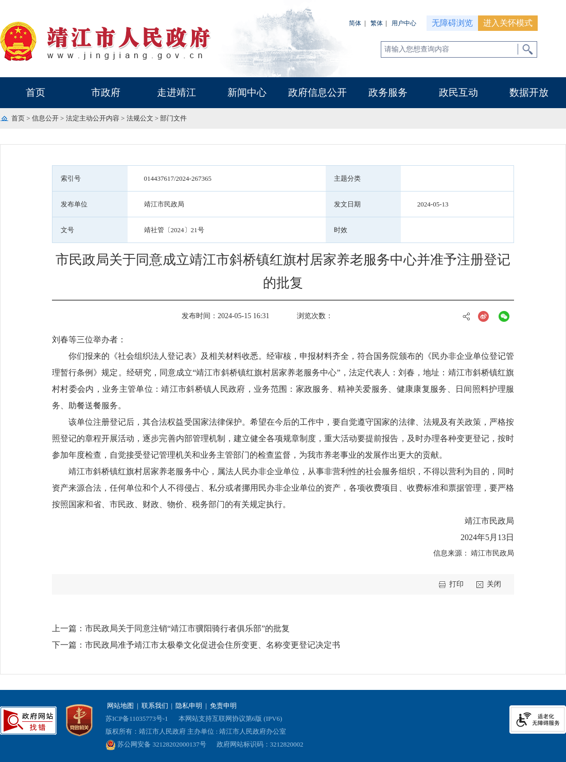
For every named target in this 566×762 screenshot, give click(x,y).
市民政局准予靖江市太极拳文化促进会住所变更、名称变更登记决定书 (212, 644)
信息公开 (45, 118)
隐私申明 (188, 705)
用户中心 (404, 23)
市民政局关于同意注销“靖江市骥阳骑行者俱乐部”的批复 (187, 628)
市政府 (105, 92)
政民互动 (458, 92)
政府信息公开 (317, 92)
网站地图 (120, 705)
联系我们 (155, 705)
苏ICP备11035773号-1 (136, 718)
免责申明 (223, 705)
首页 (35, 92)
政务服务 (388, 92)
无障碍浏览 (452, 23)
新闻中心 (247, 92)
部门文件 (173, 118)
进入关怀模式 (508, 23)
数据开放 (529, 92)
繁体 (376, 23)
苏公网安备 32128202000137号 (155, 744)
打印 (456, 584)
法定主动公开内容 (92, 118)
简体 (355, 23)
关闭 (494, 584)
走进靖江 (176, 92)
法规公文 (140, 118)
